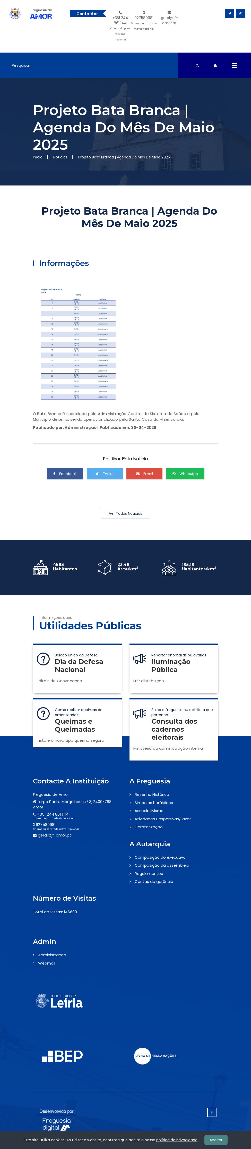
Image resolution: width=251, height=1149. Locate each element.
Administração (52, 955)
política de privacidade (176, 1140)
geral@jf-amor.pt (169, 18)
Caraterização (149, 827)
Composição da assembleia (162, 865)
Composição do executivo (160, 857)
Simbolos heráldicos (154, 802)
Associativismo (149, 810)
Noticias (60, 157)
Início (37, 157)
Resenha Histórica (152, 794)
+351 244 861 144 (120, 27)
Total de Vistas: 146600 (55, 912)
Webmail (46, 963)
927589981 (144, 21)
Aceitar (216, 1140)
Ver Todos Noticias (125, 513)
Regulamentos (149, 873)
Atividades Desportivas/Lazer (163, 819)
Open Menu (234, 65)
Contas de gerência (154, 881)
